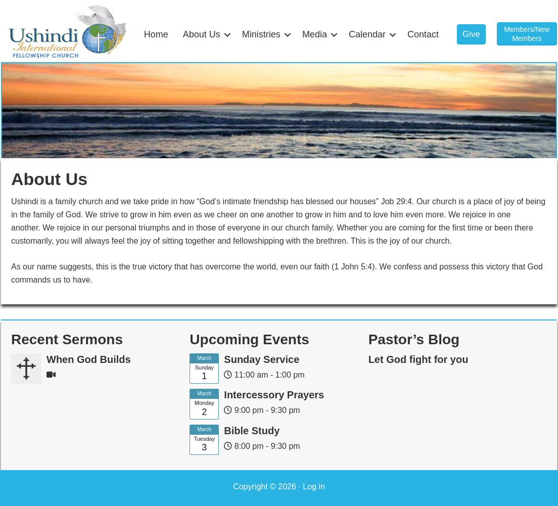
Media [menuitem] (314, 34)
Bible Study (252, 430)
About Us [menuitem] (201, 34)
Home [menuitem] (156, 34)
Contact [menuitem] (423, 34)
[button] (227, 34)
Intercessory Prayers (274, 394)
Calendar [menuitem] (367, 34)
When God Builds (88, 359)
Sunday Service (261, 359)
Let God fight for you (418, 359)
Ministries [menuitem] (261, 34)
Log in (314, 486)
